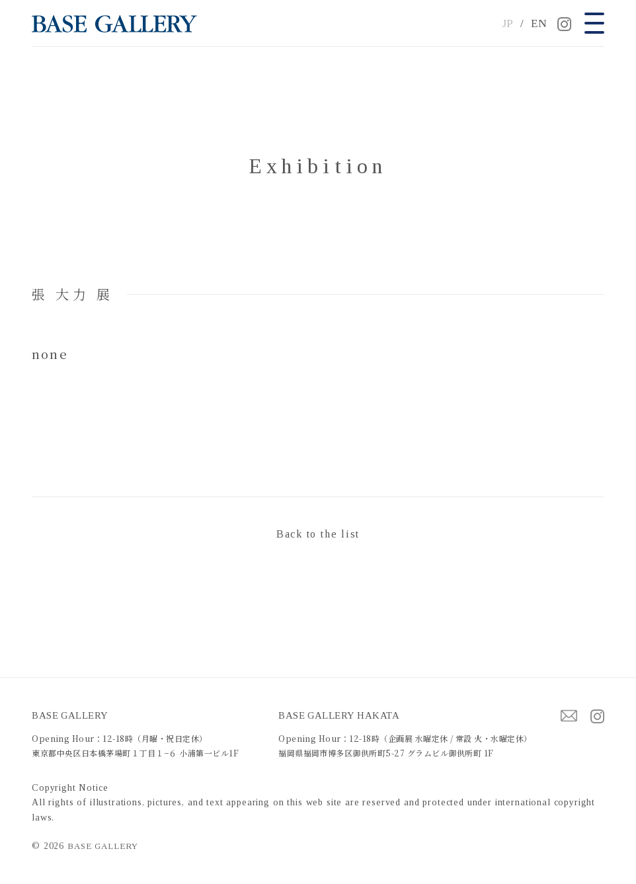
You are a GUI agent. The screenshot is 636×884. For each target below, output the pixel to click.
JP (508, 23)
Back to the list (318, 534)
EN (539, 23)
